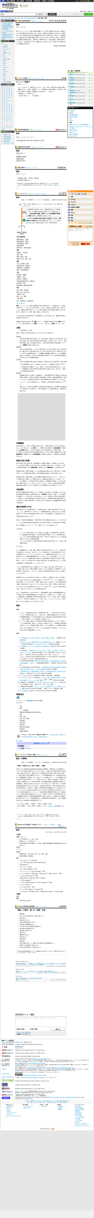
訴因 (27, 263)
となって (28, 781)
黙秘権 (24, 274)
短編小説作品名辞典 (24, 147)
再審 (25, 296)
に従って (30, 41)
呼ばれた (59, 790)
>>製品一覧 (46, 972)
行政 (21, 361)
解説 (44, 765)
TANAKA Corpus (6, 1073)
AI (51, 558)
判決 (63, 39)
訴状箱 (71, 112)
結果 (53, 39)
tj (41, 891)
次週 (27, 924)
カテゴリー (43, 193)
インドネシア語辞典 (79, 1117)
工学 (4, 57)
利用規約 (9, 1110)
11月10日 (60, 45)
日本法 (40, 218)
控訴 (18, 296)
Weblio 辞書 (85, 1)
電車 (4, 51)
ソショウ (23, 137)
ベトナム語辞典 (78, 1120)
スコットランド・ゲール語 (27, 871)
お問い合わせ (44, 1106)
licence (30, 1098)
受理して (29, 779)
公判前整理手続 (24, 270)
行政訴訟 (18, 359)
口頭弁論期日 (57, 448)
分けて (34, 771)
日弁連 (28, 556)
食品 (4, 75)
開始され (37, 926)
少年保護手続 (29, 301)
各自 (60, 785)
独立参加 (72, 95)
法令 (63, 375)
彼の (21, 924)
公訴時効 (22, 263)
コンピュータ (6, 48)
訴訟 (28, 878)
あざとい (73, 212)
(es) (31, 873)
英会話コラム (7, 134)
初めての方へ (83, 11)
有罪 (18, 290)
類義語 (21, 854)
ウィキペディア (22, 193)
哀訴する (30, 93)
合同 (72, 215)
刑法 (18, 301)
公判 (18, 272)
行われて (46, 783)
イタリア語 (23, 862)
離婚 (24, 343)
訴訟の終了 (23, 722)
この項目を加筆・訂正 (55, 734)
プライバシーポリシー (12, 1112)
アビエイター (37, 971)
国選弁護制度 (20, 241)
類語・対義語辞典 (11, 1)
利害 (52, 87)
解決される (40, 41)
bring (24, 900)
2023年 (56, 45)
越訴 (41, 978)
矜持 (72, 220)
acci (44, 873)
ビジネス (5, 44)
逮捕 (18, 254)
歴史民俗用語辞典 (23, 129)
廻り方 (55, 785)
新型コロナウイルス (57, 511)
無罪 (18, 292)
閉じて (53, 773)
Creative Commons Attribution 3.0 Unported (33, 1077)
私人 (21, 338)
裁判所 (52, 31)
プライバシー (24, 558)
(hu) (31, 884)
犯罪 (27, 349)
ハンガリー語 (23, 884)
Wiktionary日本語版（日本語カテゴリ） (30, 824)
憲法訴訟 (18, 373)
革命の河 (31, 971)
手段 (25, 43)
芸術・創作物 (24, 18)
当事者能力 (73, 92)
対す (26, 37)
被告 (44, 843)
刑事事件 (56, 781)
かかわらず (37, 783)
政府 (34, 943)
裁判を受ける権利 (24, 727)
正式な (32, 790)
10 (49, 586)
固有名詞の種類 (12, 18)
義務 (51, 843)
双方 (44, 785)
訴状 (62, 37)
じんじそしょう (57, 963)
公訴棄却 (19, 294)
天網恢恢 (24, 156)
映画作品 (34, 18)
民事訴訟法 (34, 536)
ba (43, 891)
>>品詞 (52, 979)
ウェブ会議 (45, 532)
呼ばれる (21, 798)
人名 (4, 77)
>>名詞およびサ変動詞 (60, 979)
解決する (50, 35)
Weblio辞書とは (10, 1106)
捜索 (18, 256)
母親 (24, 943)
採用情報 (60, 1109)
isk (30, 891)
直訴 (38, 978)
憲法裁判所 (64, 386)
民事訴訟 (45, 33)
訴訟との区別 (73, 136)
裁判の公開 (58, 450)
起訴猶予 (27, 265)
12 (43, 601)
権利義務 (36, 35)
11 (51, 586)
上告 (21, 296)
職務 (51, 769)
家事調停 (29, 596)
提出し (30, 39)
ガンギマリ (73, 201)
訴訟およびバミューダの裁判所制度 (79, 124)
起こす (52, 91)
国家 (29, 37)
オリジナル (36, 644)
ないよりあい (36, 777)
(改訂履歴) (34, 1060)
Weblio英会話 (7, 136)
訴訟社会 (22, 724)
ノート (55, 220)
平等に (55, 41)
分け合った (30, 785)
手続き (31, 33)
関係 (57, 843)
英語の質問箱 (7, 138)
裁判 (31, 87)
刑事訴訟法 (20, 247)
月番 (37, 765)
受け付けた (28, 773)
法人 (31, 35)
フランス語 (23, 887)
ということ (19, 790)
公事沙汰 (72, 90)
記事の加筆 (32, 222)
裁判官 (62, 31)
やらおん (73, 199)
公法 (30, 364)
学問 (4, 61)
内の (23, 796)
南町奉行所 (34, 769)
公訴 (18, 263)
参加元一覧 (90, 11)
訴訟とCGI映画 (73, 134)
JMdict (25, 1097)
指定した (24, 788)
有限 (72, 196)
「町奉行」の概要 (52, 806)
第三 (30, 178)
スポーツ (5, 71)
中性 (38, 882)
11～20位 (77, 194)
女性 (31, 862)
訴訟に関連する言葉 (20, 963)
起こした (41, 916)
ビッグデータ (34, 554)
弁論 (24, 283)
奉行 (43, 781)
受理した (24, 775)
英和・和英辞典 (20, 1)
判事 (21, 945)
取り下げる (26, 920)
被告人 (22, 239)
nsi (44, 878)
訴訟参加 (72, 80)
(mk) (34, 888)
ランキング (40, 20)
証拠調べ (19, 277)
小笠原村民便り (25, 690)
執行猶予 (26, 290)
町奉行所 (56, 771)
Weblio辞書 (21, 1061)
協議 (23, 777)
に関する (41, 35)
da (32, 860)
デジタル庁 (27, 577)
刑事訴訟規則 (27, 247)
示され (20, 41)
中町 (51, 798)
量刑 (21, 290)
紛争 (48, 87)
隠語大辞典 (21, 167)
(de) (36, 882)
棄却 (35, 978)
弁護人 (27, 239)
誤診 (21, 941)
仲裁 (34, 312)
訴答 (70, 118)
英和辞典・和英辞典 (79, 1109)
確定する (61, 843)
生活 (4, 65)
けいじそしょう (44, 963)
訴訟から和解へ (73, 130)
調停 (31, 312)
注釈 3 (48, 579)
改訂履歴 (62, 1069)
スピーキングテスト (9, 143)
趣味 (4, 69)
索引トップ (34, 20)
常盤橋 (19, 796)
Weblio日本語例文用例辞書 (26, 906)
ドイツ (27, 746)
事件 (21, 714)
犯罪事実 (20, 178)
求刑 (20, 283)
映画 (30, 18)
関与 (60, 89)
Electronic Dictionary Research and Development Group (64, 1097)
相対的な (40, 769)
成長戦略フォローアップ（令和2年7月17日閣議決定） (35, 646)
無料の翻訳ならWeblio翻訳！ (26, 6)
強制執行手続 (59, 315)
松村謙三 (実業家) (75, 207)
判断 (23, 33)
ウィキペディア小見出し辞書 (27, 754)
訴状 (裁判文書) (73, 114)
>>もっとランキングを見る (85, 223)
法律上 (31, 31)
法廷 (21, 922)
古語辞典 (44, 1)
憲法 (21, 375)
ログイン (77, 1)
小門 (58, 773)
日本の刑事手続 (21, 237)
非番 (33, 773)
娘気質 (36, 95)
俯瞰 (72, 209)
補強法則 (32, 281)
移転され (27, 792)
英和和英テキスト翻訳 (24, 1014)
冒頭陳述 (48, 943)
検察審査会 (20, 268)
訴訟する (72, 74)
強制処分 (19, 252)
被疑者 (18, 239)
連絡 (21, 777)
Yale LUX (28, 748)
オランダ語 (23, 869)
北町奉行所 (27, 769)
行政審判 (25, 710)
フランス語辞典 (78, 1115)
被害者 (27, 241)
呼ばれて (61, 788)
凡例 (42, 78)
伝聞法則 (25, 279)
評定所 (28, 140)
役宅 (26, 796)
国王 (32, 140)
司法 (47, 367)
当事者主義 (34, 467)
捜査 (18, 250)
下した (37, 945)
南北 (26, 771)
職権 (46, 781)
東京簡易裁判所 (58, 592)
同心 (58, 785)
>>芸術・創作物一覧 (54, 972)
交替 (25, 779)
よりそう (56, 788)
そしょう (23, 27)
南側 (32, 796)
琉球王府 (22, 140)
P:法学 (40, 736)
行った (38, 775)
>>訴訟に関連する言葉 (60, 966)
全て (3, 43)
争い (47, 31)
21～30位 (83, 194)
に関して (54, 769)
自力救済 (53, 307)
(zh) (39, 877)
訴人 (33, 978)
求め (27, 33)
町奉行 (19, 765)
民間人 (25, 35)
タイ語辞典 (77, 1118)
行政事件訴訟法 (26, 371)
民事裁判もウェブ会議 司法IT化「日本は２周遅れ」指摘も (38, 638)
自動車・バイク (7, 53)
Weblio (16, 1069)
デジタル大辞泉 (22, 78)
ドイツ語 (22, 882)
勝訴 (35, 323)
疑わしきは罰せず (25, 292)
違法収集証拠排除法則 (23, 281)
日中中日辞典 (29, 1)
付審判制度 (27, 268)
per (28, 884)
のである (46, 37)
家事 (34, 550)
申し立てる (37, 87)
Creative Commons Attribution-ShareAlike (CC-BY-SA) (38, 1067)
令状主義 (25, 252)
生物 (4, 73)
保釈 (18, 270)
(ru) (28, 891)
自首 (30, 258)
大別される (58, 33)
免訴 (24, 294)
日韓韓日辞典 (37, 1)
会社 (27, 916)
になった (39, 773)
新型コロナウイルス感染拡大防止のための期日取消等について (38, 642)
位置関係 (45, 769)
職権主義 (50, 467)
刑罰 (41, 349)
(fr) (31, 886)
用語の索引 (52, 824)
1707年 (50, 794)
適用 (33, 843)
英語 (21, 864)
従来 (32, 798)
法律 (21, 843)
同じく (60, 798)
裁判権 (34, 89)
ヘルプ (91, 1)
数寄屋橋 (36, 796)
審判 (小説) (60, 204)
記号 (3, 129)
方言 (4, 79)
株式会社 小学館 (18, 1047)
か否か (31, 783)
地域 (20, 788)
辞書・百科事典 (7, 81)
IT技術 (56, 513)
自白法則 (19, 279)
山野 (20, 153)
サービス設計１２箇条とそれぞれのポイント (47, 682)
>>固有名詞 (40, 972)
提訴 (35, 321)
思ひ (20, 95)
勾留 (21, 254)
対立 (55, 87)
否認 (25, 178)
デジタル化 (31, 580)
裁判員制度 (20, 285)
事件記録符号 (24, 330)
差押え (22, 256)
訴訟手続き (23, 939)
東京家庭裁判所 (31, 594)
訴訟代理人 (73, 102)
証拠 (24, 277)
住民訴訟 (64, 963)
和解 (38, 312)
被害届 (18, 258)
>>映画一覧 (63, 972)
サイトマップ (10, 1114)
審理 (41, 39)
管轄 (29, 771)
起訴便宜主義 (20, 265)
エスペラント (23, 866)
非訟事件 (18, 317)
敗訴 (53, 323)
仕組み (47, 777)
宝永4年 (45, 794)
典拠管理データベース (40, 743)
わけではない (41, 771)
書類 (21, 39)
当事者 (35, 305)
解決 (64, 87)
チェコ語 (22, 875)
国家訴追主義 (34, 357)
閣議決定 (30, 520)
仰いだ (40, 140)
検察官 (27, 243)
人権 (28, 353)
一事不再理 (20, 298)
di (37, 862)
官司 (37, 878)
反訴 (46, 854)
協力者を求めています (31, 736)
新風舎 (22, 158)
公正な (20, 33)
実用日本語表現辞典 (24, 21)
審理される (31, 924)
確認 (72, 217)
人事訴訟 (51, 963)
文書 (43, 140)
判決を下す (29, 930)
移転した (45, 796)
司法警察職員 (20, 243)
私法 (42, 338)
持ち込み (57, 31)
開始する (51, 781)
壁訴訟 (71, 78)
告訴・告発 (24, 258)
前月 (20, 775)
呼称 (35, 790)
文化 (4, 63)
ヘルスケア (6, 67)
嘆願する (21, 93)
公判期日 (22, 450)
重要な (22, 43)
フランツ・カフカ (42, 204)
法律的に (60, 87)
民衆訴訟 (72, 83)
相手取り (72, 99)
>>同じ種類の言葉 (50, 966)
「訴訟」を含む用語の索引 (24, 1032)
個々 (21, 35)
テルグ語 (22, 880)
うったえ (21, 87)
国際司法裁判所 (24, 731)
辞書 (3, 1)
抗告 (36, 854)
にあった (40, 798)
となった (39, 800)
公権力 (29, 89)
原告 (40, 843)
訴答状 (71, 120)
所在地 (45, 788)
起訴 (18, 261)
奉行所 (61, 775)
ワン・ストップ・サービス (52, 599)
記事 (25, 765)
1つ (18, 792)
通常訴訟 (42, 964)
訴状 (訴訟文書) (73, 116)
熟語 (21, 856)
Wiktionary (61, 826)
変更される (56, 792)
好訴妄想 (22, 729)
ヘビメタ (73, 204)
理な (62, 781)
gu (42, 878)
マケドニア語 (23, 889)
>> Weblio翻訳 (89, 226)
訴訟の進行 (30, 700)
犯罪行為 (21, 37)
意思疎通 (46, 775)
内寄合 (30, 777)
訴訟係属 (22, 720)
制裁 (33, 37)
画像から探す (27, 1107)
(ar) (30, 859)
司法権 (26, 310)
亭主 (25, 95)
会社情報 (60, 1107)
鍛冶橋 (35, 798)
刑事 (38, 550)
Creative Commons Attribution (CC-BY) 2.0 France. (35, 1075)
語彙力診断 (7, 141)
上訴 (28, 854)
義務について (41, 31)
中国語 (21, 878)
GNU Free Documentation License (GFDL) (35, 1063)
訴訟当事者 (52, 89)
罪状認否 (19, 274)
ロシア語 (22, 891)
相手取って (32, 916)
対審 (34, 448)
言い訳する (31, 841)
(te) (31, 879)
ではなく (36, 785)
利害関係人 (45, 89)
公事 (36, 839)
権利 (35, 31)
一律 (47, 790)
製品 (18, 18)
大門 (61, 771)
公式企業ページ (61, 1106)
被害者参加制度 (28, 285)
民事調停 (21, 596)
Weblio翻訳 (77, 1110)
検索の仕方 (9, 1107)
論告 (18, 283)
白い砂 (53, 971)
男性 (33, 873)
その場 (54, 796)
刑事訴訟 (51, 33)
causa (28, 862)
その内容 (26, 41)
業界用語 (5, 46)
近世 (17, 140)
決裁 (35, 140)
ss (59, 891)
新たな (19, 773)
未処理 (24, 781)
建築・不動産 (6, 59)
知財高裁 (24, 534)
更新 (64, 45)
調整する (20, 89)
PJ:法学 (44, 736)
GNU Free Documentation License (43, 1058)
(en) (28, 864)
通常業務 (18, 783)
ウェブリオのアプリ (28, 1106)
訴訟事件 (39, 315)
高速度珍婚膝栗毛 (47, 971)
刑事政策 (22, 301)
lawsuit (25, 864)
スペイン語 (23, 873)
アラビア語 (23, 860)
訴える (21, 845)
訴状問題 (71, 110)
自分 (21, 943)
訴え (26, 839)
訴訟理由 (25, 922)
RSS (53, 1128)
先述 (17, 769)
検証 (26, 256)
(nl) (33, 868)
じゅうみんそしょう (34, 964)
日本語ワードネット (19, 1091)
